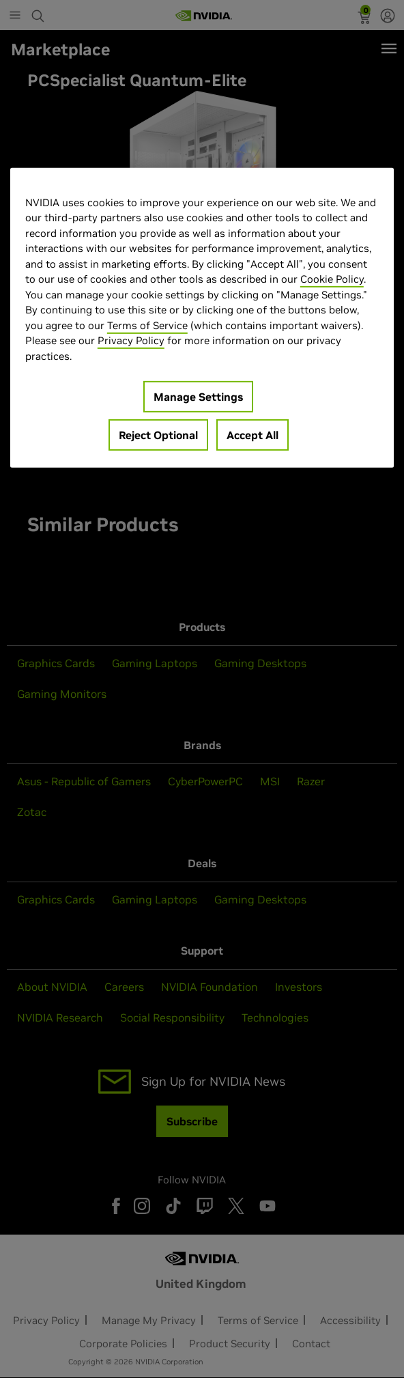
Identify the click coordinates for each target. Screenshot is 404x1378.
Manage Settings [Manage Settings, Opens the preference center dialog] (198, 397)
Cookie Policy (332, 278)
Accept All (252, 435)
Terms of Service (147, 325)
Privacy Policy (131, 340)
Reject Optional (158, 435)
